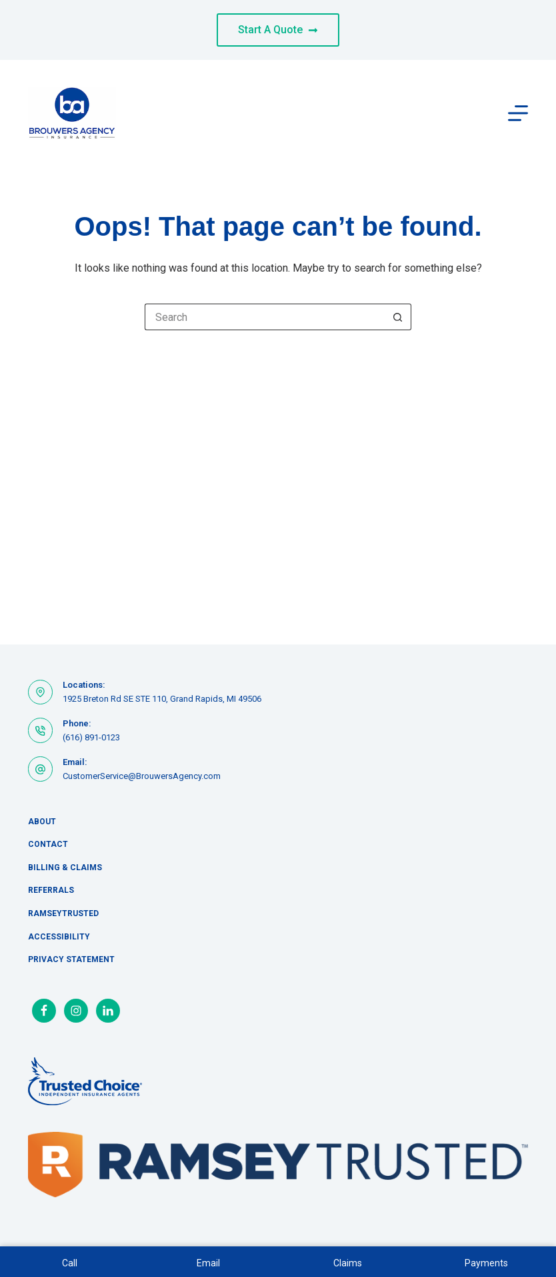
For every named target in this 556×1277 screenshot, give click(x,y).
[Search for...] (265, 317)
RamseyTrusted (63, 913)
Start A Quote (278, 29)
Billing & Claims (65, 867)
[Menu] (518, 113)
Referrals (51, 890)
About (42, 821)
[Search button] (398, 317)
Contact (48, 844)
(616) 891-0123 (91, 737)
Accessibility (59, 936)
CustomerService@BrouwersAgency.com (142, 776)
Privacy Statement (71, 959)
